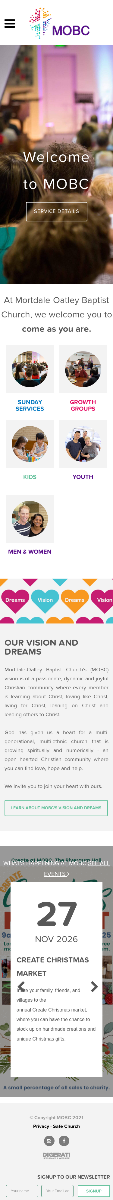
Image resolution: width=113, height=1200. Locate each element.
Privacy (41, 1126)
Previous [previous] (20, 984)
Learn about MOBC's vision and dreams (56, 807)
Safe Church (66, 1126)
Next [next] (93, 984)
